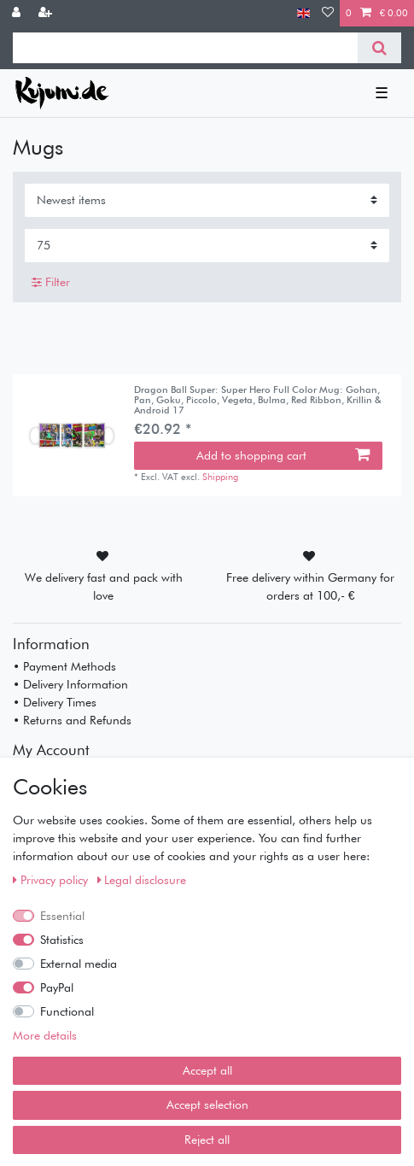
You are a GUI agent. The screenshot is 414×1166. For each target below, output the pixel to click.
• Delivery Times (54, 702)
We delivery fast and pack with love (104, 586)
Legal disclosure (142, 880)
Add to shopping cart (283, 455)
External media (78, 963)
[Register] (46, 13)
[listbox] (73, 435)
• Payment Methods (64, 666)
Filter (51, 282)
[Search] (379, 47)
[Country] (303, 13)
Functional (67, 1011)
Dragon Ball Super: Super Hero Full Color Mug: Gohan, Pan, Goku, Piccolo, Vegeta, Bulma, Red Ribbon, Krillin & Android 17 (258, 400)
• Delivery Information (70, 684)
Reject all (207, 1139)
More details (45, 1035)
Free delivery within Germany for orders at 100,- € (310, 586)
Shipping (220, 477)
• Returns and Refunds (72, 720)
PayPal (56, 987)
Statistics (62, 939)
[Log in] (18, 13)
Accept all (207, 1070)
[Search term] (185, 47)
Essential (62, 916)
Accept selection (207, 1104)
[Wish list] (328, 13)
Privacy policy (52, 880)
